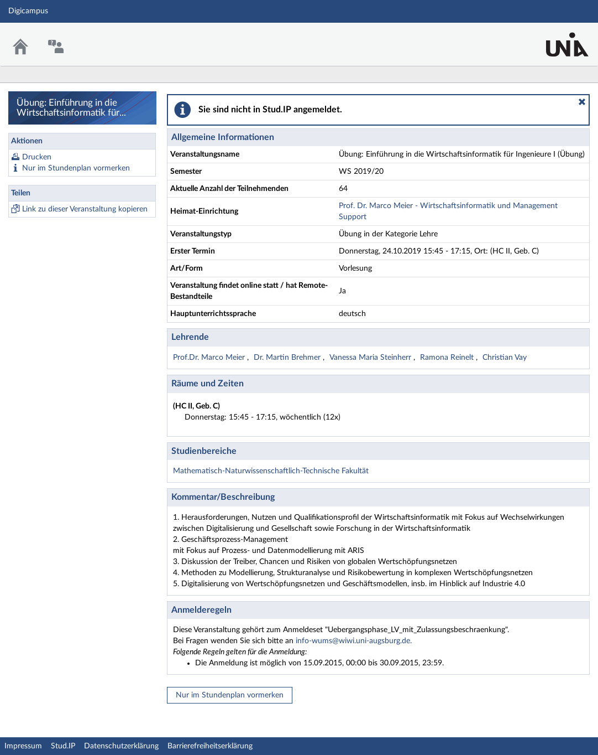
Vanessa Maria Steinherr (371, 357)
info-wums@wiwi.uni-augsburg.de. (354, 641)
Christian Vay (504, 357)
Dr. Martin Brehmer (288, 357)
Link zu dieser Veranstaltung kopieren (85, 209)
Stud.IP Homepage (555, 37)
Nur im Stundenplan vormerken (76, 168)
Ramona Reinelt (448, 357)
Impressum (23, 746)
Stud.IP (63, 746)
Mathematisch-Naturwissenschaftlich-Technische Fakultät (271, 471)
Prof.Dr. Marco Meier (210, 357)
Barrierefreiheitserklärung (210, 746)
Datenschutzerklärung (121, 746)
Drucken (36, 157)
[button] (582, 101)
